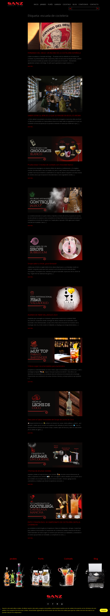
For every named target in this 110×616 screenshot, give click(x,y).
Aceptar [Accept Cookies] (103, 610)
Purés (50, 4)
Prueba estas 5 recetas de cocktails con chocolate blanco (50, 164)
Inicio (36, 4)
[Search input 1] (84, 8)
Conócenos (83, 4)
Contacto (94, 4)
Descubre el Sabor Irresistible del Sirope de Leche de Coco (51, 419)
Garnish (57, 4)
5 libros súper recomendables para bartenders (46, 366)
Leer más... (30, 66)
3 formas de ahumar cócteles (39, 471)
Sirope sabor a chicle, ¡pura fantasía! (42, 263)
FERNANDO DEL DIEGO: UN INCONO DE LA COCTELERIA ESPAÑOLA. (54, 53)
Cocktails (67, 4)
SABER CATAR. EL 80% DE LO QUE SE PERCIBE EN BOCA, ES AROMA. (54, 115)
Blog (75, 4)
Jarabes (43, 4)
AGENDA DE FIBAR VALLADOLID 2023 (42, 315)
